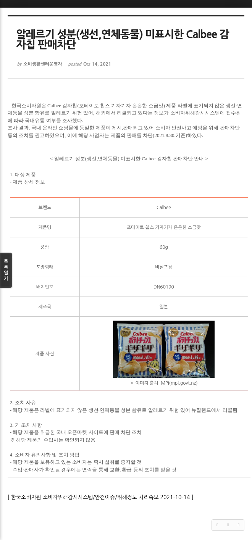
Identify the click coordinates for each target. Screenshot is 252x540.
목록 (6, 270)
